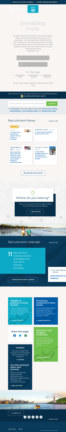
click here (15, 109)
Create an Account (52, 7)
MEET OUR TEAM (17, 385)
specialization (15, 111)
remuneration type (30, 111)
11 (10, 254)
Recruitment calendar (47, 76)
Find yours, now (33, 51)
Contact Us (17, 413)
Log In (57, 9)
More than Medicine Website (47, 2)
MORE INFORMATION (44, 320)
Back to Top (53, 121)
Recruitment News (20, 76)
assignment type (49, 111)
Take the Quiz (36, 211)
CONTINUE (21, 359)
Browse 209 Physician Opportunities (34, 57)
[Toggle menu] (33, 9)
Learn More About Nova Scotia (34, 64)
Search (53, 103)
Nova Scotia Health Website (23, 2)
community (46, 109)
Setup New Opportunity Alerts (34, 96)
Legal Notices (12, 429)
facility (54, 109)
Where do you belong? (34, 76)
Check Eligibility (18, 320)
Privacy (20, 429)
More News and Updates (34, 173)
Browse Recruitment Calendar (23, 279)
